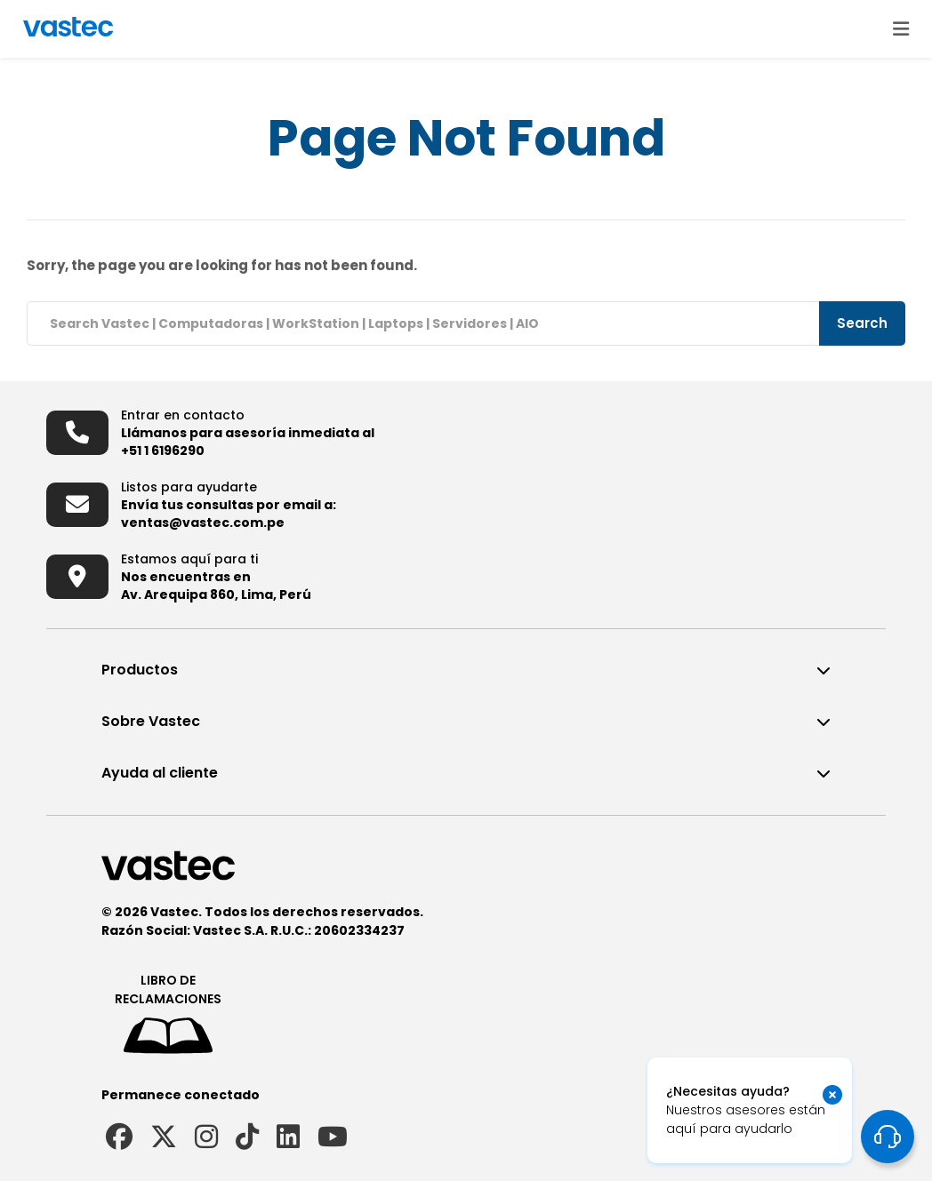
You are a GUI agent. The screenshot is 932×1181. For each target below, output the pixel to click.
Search (862, 323)
